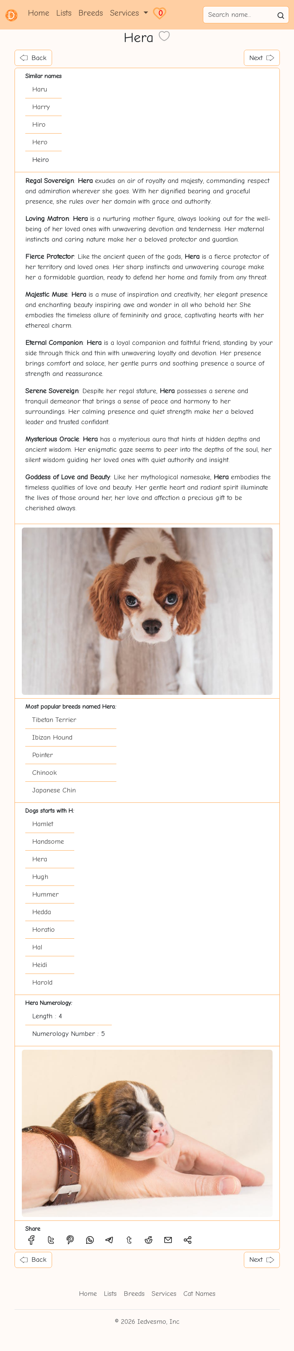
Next (261, 58)
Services (164, 1294)
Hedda (41, 912)
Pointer (42, 755)
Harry (41, 107)
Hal (37, 947)
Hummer (45, 894)
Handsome (48, 842)
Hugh (40, 877)
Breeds (90, 13)
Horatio (43, 930)
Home (38, 13)
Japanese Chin (54, 790)
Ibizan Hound (52, 737)
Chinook (44, 773)
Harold (42, 983)
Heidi (39, 965)
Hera (39, 859)
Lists (64, 13)
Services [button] (126, 13)
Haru (39, 89)
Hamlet (42, 824)
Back (33, 58)
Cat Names (199, 1294)
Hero (39, 142)
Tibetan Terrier (54, 720)
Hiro (39, 125)
